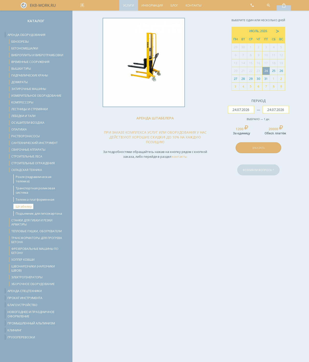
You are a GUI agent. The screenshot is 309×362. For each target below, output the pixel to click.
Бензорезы (20, 42)
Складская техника (26, 170)
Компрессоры (22, 102)
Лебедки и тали (23, 116)
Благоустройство (22, 305)
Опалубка (19, 129)
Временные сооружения (30, 62)
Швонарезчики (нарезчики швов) (33, 268)
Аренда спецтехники (24, 291)
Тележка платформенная (35, 199)
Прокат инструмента (24, 298)
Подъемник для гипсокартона (39, 213)
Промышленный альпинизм (31, 323)
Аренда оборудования (26, 35)
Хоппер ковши (23, 260)
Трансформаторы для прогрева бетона (36, 240)
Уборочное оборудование (33, 284)
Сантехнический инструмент (34, 143)
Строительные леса (26, 156)
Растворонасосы (25, 136)
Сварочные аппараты (28, 150)
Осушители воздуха (27, 123)
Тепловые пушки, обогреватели (36, 231)
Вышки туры (21, 69)
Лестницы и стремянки (29, 109)
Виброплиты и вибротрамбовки (37, 55)
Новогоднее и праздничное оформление (31, 314)
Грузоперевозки (21, 337)
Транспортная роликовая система (35, 190)
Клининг (14, 330)
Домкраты (19, 82)
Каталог (36, 20)
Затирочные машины (28, 89)
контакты (179, 156)
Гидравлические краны (29, 75)
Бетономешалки (24, 48)
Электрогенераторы (26, 277)
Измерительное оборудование (36, 96)
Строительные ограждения (33, 163)
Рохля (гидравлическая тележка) (33, 179)
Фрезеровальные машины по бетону (34, 251)
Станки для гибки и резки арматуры (31, 222)
